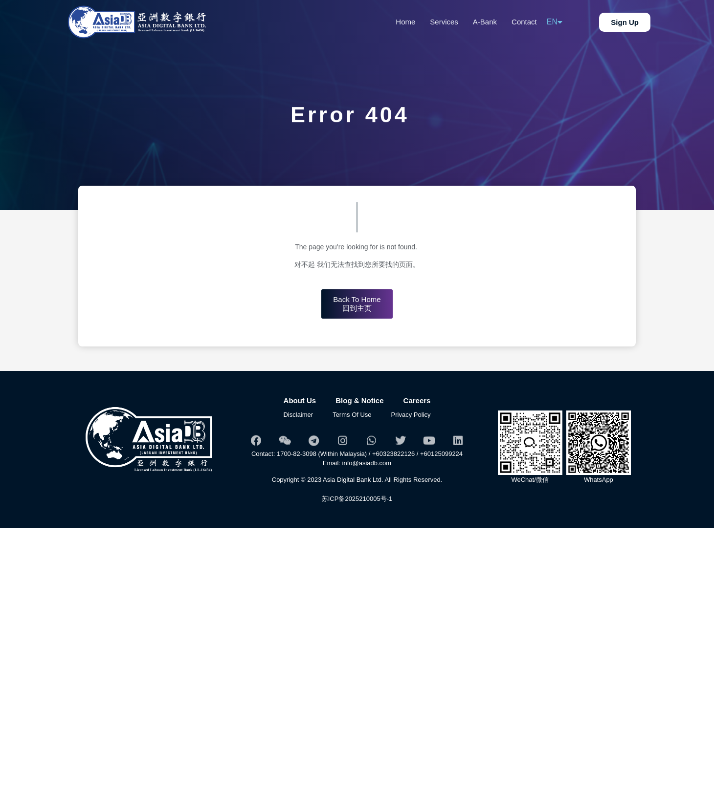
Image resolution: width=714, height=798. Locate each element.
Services (444, 22)
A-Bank (485, 22)
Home (405, 22)
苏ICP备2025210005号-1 (357, 498)
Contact (524, 22)
